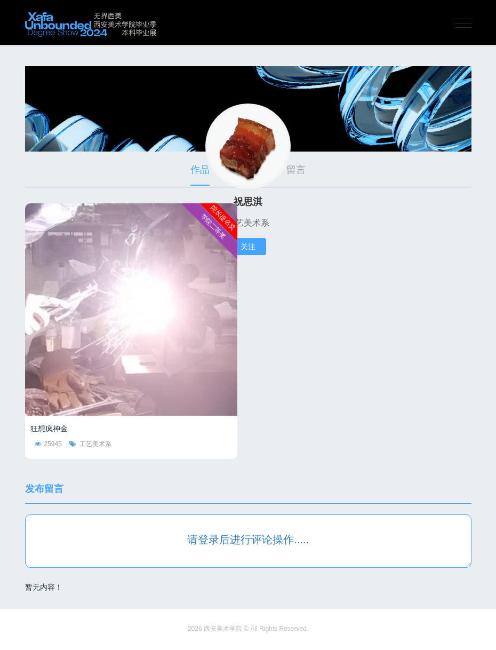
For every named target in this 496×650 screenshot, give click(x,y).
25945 (48, 444)
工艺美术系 (90, 444)
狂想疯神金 (49, 428)
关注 (248, 246)
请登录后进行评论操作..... (248, 539)
